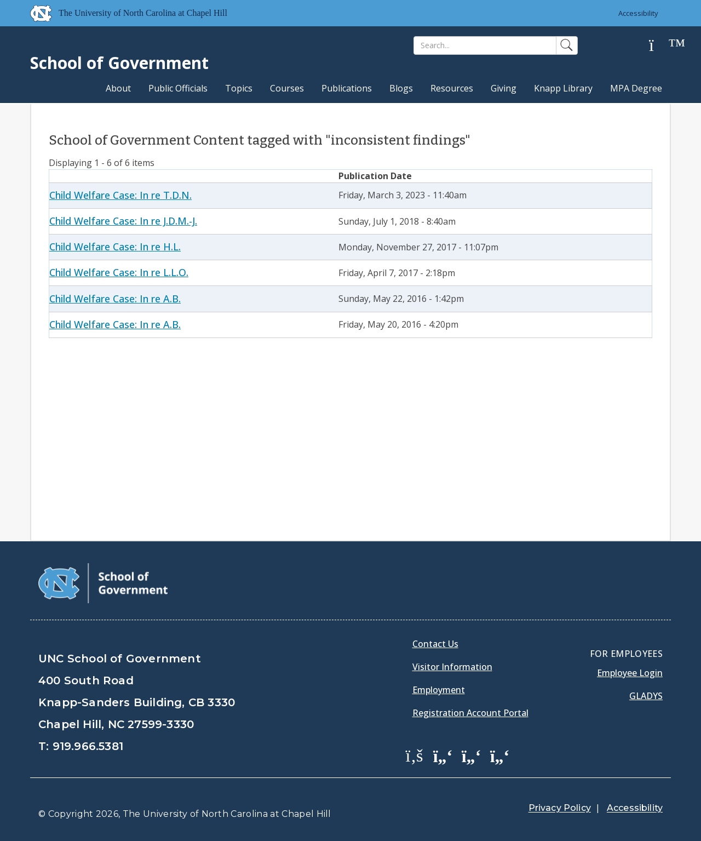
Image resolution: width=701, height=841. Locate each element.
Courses (287, 88)
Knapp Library (563, 88)
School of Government (119, 63)
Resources (451, 88)
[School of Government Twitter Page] (443, 755)
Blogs (401, 88)
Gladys (646, 696)
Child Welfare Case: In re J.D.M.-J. (123, 220)
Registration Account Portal (470, 713)
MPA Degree (636, 88)
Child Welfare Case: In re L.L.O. (118, 272)
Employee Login (630, 673)
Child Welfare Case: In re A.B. (115, 298)
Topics (238, 88)
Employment (438, 690)
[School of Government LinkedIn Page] (471, 755)
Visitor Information (452, 667)
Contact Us (435, 644)
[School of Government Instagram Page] (500, 755)
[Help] (660, 45)
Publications (346, 88)
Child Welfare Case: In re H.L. (115, 246)
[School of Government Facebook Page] (415, 755)
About (118, 88)
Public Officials (178, 88)
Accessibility (638, 13)
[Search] (484, 45)
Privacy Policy (559, 808)
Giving (503, 88)
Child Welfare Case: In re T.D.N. (120, 195)
